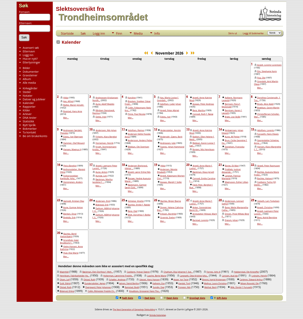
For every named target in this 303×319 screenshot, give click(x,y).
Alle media (29, 82)
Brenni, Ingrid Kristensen (214, 279)
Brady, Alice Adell (265, 104)
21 (220, 164)
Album (27, 79)
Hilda (65, 97)
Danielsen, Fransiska (234, 146)
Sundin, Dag (158, 287)
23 (58, 200)
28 (220, 200)
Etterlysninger (31, 62)
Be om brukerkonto (35, 136)
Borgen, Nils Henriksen (203, 149)
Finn (119, 33)
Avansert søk (31, 47)
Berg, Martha (198, 110)
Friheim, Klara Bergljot (106, 136)
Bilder (26, 68)
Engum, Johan (231, 220)
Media (138, 33)
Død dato (146, 298)
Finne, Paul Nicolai (137, 114)
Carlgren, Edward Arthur (251, 279)
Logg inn (28, 55)
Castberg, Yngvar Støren (138, 271)
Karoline (132, 97)
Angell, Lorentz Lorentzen (269, 65)
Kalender (28, 103)
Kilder (26, 110)
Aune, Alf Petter (232, 136)
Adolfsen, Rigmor (136, 130)
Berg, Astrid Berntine (267, 217)
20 (188, 164)
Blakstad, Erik (101, 204)
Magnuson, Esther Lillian (236, 182)
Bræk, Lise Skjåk (232, 116)
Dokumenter (31, 71)
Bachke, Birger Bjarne (170, 201)
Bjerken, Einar (70, 213)
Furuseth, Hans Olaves (268, 134)
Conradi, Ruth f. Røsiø (202, 114)
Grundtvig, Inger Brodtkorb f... (69, 241)
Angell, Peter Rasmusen (268, 165)
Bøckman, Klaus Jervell (203, 172)
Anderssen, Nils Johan (106, 130)
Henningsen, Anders (73, 182)
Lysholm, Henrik (259, 275)
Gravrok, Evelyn (167, 217)
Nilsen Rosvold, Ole (249, 283)
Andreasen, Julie (168, 143)
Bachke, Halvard (265, 178)
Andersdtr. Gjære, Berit (171, 136)
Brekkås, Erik (69, 217)
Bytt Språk (29, 125)
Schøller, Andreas (117, 279)
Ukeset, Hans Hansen (149, 279)
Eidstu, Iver (165, 116)
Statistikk (28, 121)
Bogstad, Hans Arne (72, 111)
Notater (27, 95)
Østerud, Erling (67, 291)
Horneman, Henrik (104, 143)
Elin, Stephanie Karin (267, 71)
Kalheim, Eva (158, 283)
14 (220, 129)
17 (91, 164)
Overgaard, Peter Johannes (98, 287)
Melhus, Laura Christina (215, 283)
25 (123, 200)
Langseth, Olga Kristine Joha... (194, 275)
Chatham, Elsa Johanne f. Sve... (178, 271)
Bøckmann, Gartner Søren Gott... (136, 186)
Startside (67, 33)
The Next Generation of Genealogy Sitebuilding (134, 309)
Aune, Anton (101, 172)
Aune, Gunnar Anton (73, 207)
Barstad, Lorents (200, 220)
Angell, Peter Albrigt (169, 110)
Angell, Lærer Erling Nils (139, 172)
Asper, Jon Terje (181, 279)
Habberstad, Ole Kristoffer (246, 271)
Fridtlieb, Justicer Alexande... (231, 170)
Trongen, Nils (184, 287)
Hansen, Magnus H (72, 149)
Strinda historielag (157, 315)
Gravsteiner (30, 75)
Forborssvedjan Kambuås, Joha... (69, 177)
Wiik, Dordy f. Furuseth (241, 287)
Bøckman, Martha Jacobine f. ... (102, 180)
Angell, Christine (265, 207)
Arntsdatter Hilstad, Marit (204, 213)
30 (58, 232)
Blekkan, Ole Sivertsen (138, 146)
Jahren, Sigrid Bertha (129, 283)
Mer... (260, 87)
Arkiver (27, 114)
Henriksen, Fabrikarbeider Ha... (74, 275)
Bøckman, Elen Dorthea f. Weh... (97, 271)
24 (91, 200)
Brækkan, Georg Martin (268, 107)
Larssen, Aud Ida (230, 275)
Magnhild (64, 271)
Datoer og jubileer (34, 99)
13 (188, 129)
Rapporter (29, 106)
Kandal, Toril (184, 283)
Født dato (124, 298)
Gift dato (218, 298)
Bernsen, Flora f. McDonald (231, 105)
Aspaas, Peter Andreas (203, 104)
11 (123, 129)
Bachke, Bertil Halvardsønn (68, 235)
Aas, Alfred (68, 101)
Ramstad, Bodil (132, 287)
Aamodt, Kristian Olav (73, 201)
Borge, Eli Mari (232, 165)
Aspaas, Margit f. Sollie (171, 182)
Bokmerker (30, 128)
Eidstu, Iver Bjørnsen (73, 136)
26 (155, 200)
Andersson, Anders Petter (140, 140)
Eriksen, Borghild (168, 213)
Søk (23, 6)
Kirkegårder (30, 88)
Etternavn (29, 51)
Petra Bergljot (70, 165)
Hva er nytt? (30, 59)
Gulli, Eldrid (65, 283)
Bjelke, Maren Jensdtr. (73, 105)
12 (155, 129)
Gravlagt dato (194, 298)
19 (155, 164)
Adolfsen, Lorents (265, 130)
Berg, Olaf (132, 211)
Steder (27, 92)
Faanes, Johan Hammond (172, 146)
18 (123, 164)
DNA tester (30, 117)
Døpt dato (169, 298)
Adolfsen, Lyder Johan (170, 104)
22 (252, 164)
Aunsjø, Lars (101, 175)
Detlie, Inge (100, 116)
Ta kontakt (29, 132)
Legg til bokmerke (253, 33)
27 (188, 200)
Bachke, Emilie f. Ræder (139, 204)
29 (252, 200)
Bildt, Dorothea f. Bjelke (139, 214)
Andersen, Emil (103, 201)
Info (157, 33)
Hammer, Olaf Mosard (74, 143)
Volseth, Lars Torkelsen (268, 201)
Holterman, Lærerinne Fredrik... (118, 275)
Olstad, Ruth (89, 279)
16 (58, 164)
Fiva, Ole (261, 77)
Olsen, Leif (65, 279)
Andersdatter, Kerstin (170, 130)
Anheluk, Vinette (136, 201)
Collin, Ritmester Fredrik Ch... (102, 291)
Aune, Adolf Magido (104, 104)
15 (252, 129)
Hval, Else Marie (70, 253)
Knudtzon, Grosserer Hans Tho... (144, 291)
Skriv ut (232, 33)
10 (91, 129)
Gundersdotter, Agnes (95, 283)
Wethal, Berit (210, 287)
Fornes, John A (213, 271)
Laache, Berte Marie (156, 275)
